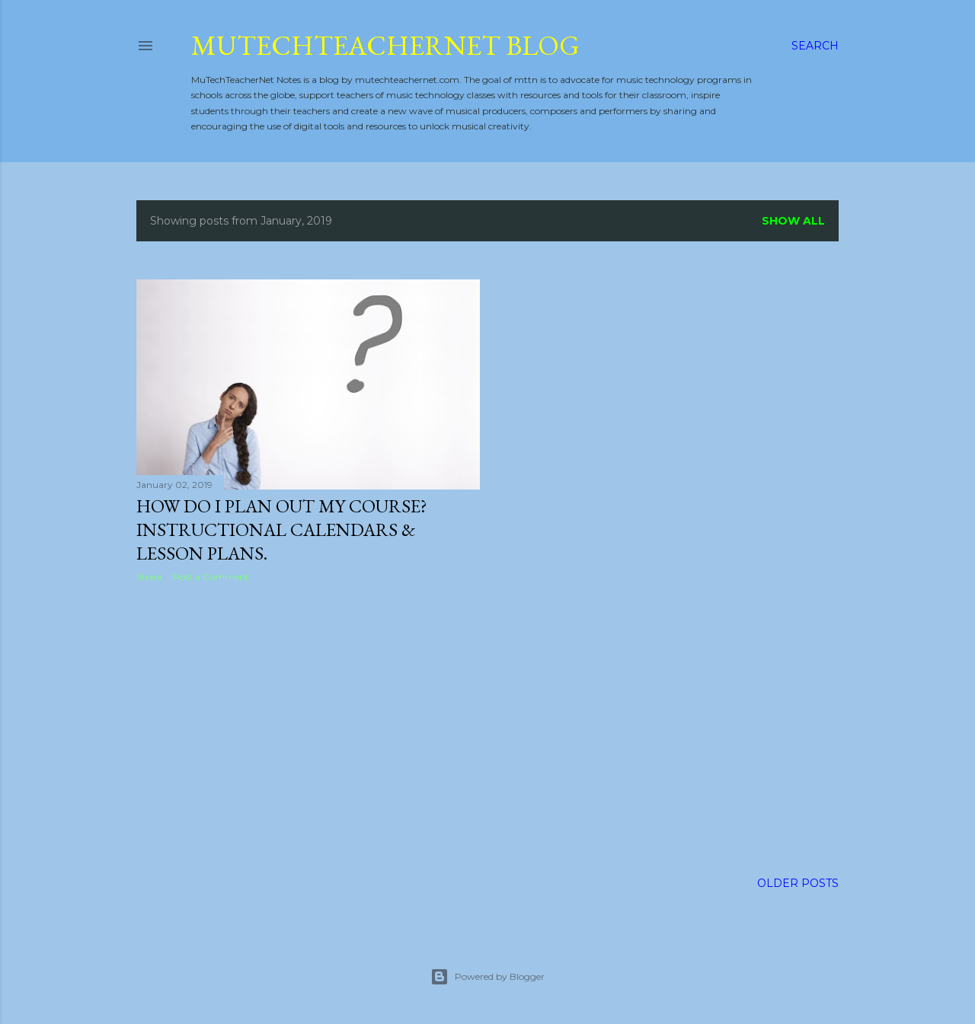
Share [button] (148, 576)
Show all (793, 221)
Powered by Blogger (487, 977)
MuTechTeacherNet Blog (385, 45)
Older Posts (798, 883)
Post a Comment (211, 576)
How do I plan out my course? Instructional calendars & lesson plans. (281, 529)
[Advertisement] (308, 727)
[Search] (815, 45)
